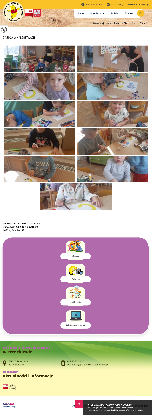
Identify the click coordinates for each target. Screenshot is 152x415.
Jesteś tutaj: (99, 23)
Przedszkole (97, 13)
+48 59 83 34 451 (91, 4)
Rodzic (114, 13)
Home (108, 23)
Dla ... (125, 23)
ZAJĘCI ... (143, 23)
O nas (81, 13)
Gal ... (133, 23)
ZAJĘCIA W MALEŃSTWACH (19, 37)
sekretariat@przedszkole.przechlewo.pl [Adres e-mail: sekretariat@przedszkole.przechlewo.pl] (87, 364)
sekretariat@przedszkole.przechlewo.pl (128, 4)
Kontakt (129, 13)
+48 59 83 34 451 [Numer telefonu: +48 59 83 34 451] (76, 361)
